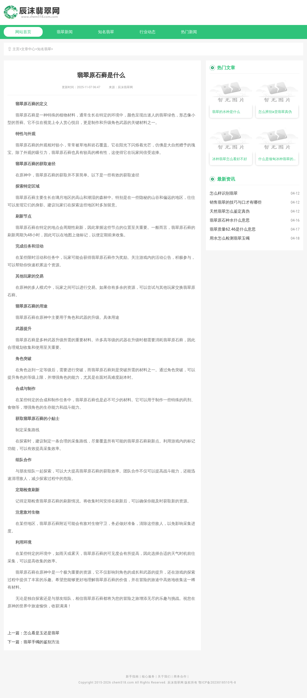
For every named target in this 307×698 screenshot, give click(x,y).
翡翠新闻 (65, 31)
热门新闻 (189, 31)
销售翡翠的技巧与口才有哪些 (236, 202)
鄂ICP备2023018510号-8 (217, 682)
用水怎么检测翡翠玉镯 (230, 238)
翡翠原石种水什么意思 (230, 220)
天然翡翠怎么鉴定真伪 (230, 211)
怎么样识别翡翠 (224, 193)
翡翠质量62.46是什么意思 (233, 229)
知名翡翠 (106, 31)
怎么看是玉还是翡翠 (41, 633)
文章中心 (28, 49)
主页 (15, 49)
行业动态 (147, 31)
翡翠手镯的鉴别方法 (41, 642)
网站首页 (23, 31)
